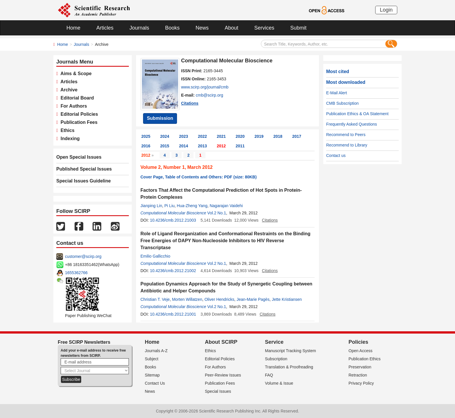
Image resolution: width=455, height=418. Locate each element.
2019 (258, 136)
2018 (277, 136)
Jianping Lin (151, 205)
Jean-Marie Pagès (253, 299)
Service (274, 342)
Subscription (276, 359)
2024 (164, 136)
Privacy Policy (361, 383)
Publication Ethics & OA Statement (357, 113)
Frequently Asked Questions (351, 124)
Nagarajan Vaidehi (226, 205)
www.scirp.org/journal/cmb (204, 87)
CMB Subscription (342, 103)
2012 (221, 146)
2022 (202, 136)
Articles (104, 28)
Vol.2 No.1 (216, 213)
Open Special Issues (79, 157)
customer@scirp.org (83, 256)
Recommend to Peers (345, 134)
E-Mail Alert (336, 93)
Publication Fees (78, 122)
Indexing (69, 138)
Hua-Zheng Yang (192, 205)
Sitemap (152, 375)
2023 (183, 136)
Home (73, 28)
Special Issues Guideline (83, 180)
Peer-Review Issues (223, 375)
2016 (145, 146)
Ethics (66, 130)
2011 (240, 146)
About (231, 28)
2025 (145, 136)
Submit (298, 28)
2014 (183, 146)
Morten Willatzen (187, 299)
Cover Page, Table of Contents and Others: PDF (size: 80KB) (198, 177)
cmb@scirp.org (209, 95)
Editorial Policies (78, 114)
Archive (67, 89)
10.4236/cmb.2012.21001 (173, 314)
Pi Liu (170, 205)
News (202, 28)
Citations (189, 103)
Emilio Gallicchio (155, 256)
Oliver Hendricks (219, 299)
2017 (296, 136)
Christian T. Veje (155, 299)
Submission (160, 118)
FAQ (269, 375)
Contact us (336, 155)
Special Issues (218, 391)
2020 (240, 136)
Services (264, 28)
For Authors (72, 106)
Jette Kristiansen (287, 299)
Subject (151, 359)
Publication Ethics (365, 359)
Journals (139, 28)
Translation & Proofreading (289, 367)
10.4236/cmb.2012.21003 (173, 220)
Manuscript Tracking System (290, 350)
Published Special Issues (84, 169)
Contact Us (155, 383)
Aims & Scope (75, 73)
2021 (221, 136)
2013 (202, 146)
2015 (164, 146)
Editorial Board (76, 97)
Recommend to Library (346, 145)
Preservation (360, 367)
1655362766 (76, 272)
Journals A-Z (156, 350)
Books (172, 28)
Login (386, 10)
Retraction (358, 375)
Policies (358, 342)
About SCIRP (221, 342)
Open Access (361, 350)
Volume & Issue (279, 383)
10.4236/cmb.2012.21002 (173, 270)
